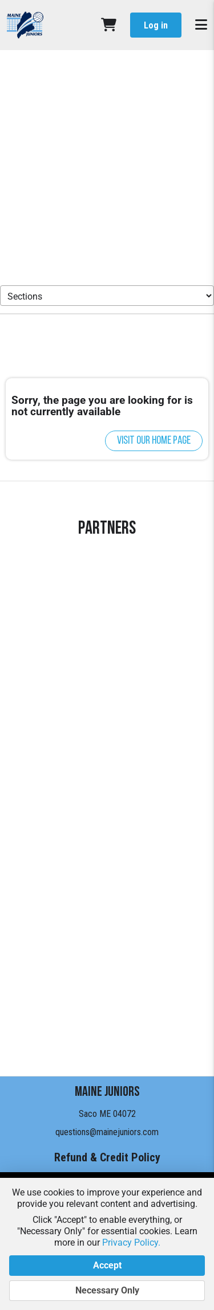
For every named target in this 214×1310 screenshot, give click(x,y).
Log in (156, 25)
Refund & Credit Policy (107, 1157)
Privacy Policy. (131, 1242)
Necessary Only (107, 1290)
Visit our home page (154, 441)
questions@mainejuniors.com (107, 1132)
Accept (107, 1265)
